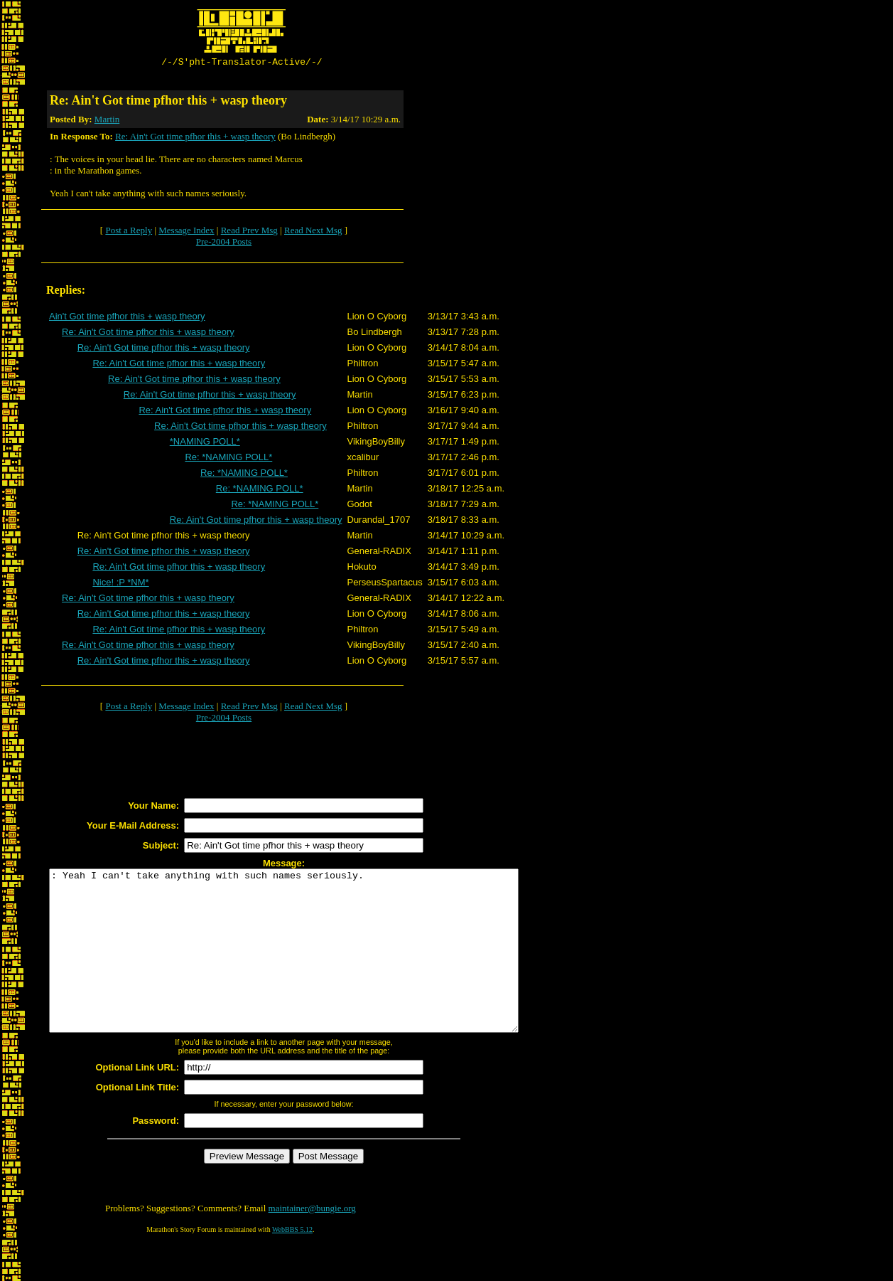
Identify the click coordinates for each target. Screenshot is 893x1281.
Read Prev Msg (249, 232)
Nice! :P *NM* (120, 584)
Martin (106, 121)
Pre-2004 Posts (223, 243)
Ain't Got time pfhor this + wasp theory (127, 318)
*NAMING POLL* (205, 443)
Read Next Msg (313, 232)
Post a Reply (128, 232)
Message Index (186, 232)
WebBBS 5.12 (292, 1263)
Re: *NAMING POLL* (228, 459)
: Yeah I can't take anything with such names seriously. (312, 969)
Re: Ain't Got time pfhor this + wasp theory (195, 138)
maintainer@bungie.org (312, 1242)
